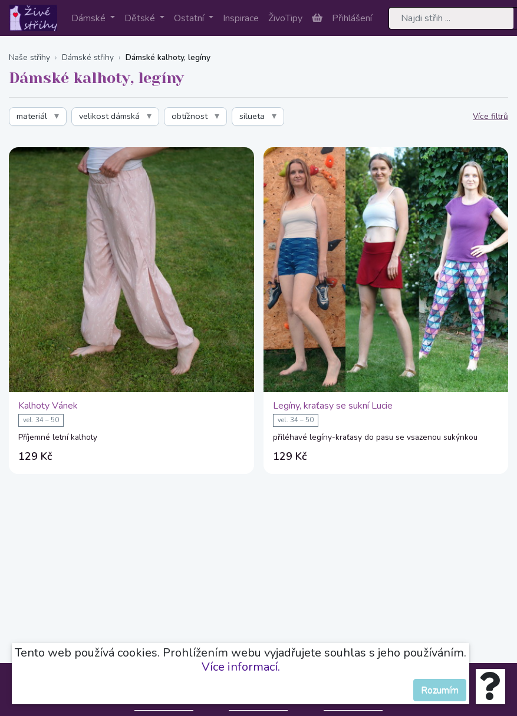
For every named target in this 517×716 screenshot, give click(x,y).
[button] (317, 18)
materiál (32, 116)
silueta (252, 116)
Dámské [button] (89, 18)
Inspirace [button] (241, 18)
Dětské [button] (140, 18)
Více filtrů (490, 116)
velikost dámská (109, 116)
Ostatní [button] (190, 18)
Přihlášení (352, 18)
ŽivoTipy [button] (285, 18)
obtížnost (190, 116)
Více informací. (241, 667)
